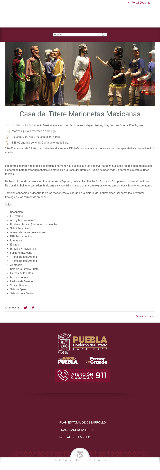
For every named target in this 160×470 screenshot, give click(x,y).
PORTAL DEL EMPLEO (74, 437)
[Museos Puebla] (26, 13)
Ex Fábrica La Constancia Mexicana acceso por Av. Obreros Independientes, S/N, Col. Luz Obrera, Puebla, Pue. (74, 125)
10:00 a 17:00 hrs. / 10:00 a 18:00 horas (32, 137)
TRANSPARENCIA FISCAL (77, 430)
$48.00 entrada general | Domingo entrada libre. (37, 143)
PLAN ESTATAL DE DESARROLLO (82, 422)
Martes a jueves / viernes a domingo (30, 131)
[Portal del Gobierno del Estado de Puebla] (139, 2)
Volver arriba (145, 316)
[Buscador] (80, 34)
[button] (156, 2)
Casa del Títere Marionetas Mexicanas (80, 114)
